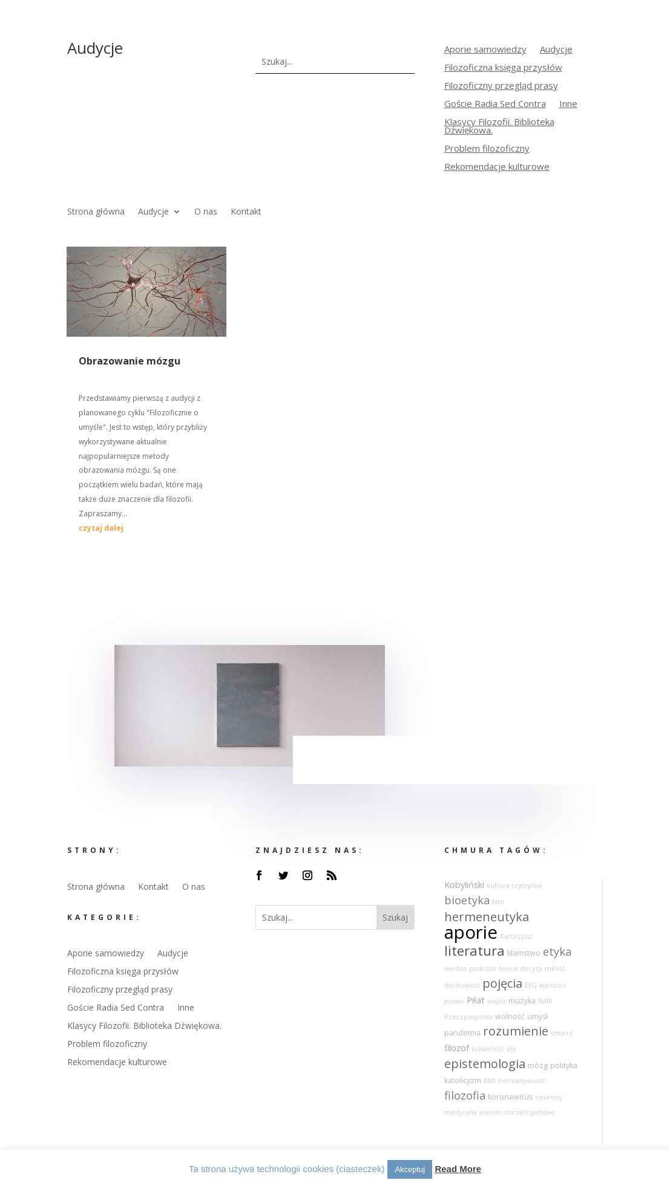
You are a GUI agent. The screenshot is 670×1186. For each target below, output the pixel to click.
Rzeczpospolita (468, 1017)
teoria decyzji (520, 968)
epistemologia (484, 1063)
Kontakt (246, 212)
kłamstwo (523, 953)
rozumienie (515, 1031)
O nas (205, 212)
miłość (555, 968)
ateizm (490, 1112)
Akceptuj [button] (410, 1169)
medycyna (460, 1112)
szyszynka (527, 885)
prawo (454, 1001)
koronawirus (510, 1097)
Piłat (476, 1000)
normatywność (521, 1081)
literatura (474, 950)
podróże (482, 968)
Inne (568, 104)
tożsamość (487, 1049)
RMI (490, 1081)
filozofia (464, 1095)
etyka (557, 951)
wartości (552, 985)
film (498, 902)
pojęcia (502, 983)
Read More (458, 1169)
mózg (538, 1065)
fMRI (545, 1001)
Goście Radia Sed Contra (495, 104)
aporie (471, 932)
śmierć (562, 1033)
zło (511, 1049)
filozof (456, 1048)
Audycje (556, 50)
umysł (537, 1016)
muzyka (522, 1001)
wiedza (455, 968)
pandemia (462, 1033)
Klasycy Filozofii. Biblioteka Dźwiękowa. (499, 126)
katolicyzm (462, 1080)
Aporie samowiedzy (485, 50)
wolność (510, 1016)
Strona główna (96, 212)
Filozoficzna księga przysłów (503, 68)
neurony (548, 1097)
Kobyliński (464, 884)
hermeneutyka (486, 917)
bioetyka (467, 900)
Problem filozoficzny (487, 149)
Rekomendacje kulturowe (497, 167)
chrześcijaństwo (529, 1112)
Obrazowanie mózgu (129, 361)
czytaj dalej (101, 528)
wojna (496, 1001)
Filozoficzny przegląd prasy (501, 86)
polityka (563, 1065)
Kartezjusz (516, 936)
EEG (531, 985)
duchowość (462, 985)
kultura (498, 885)
